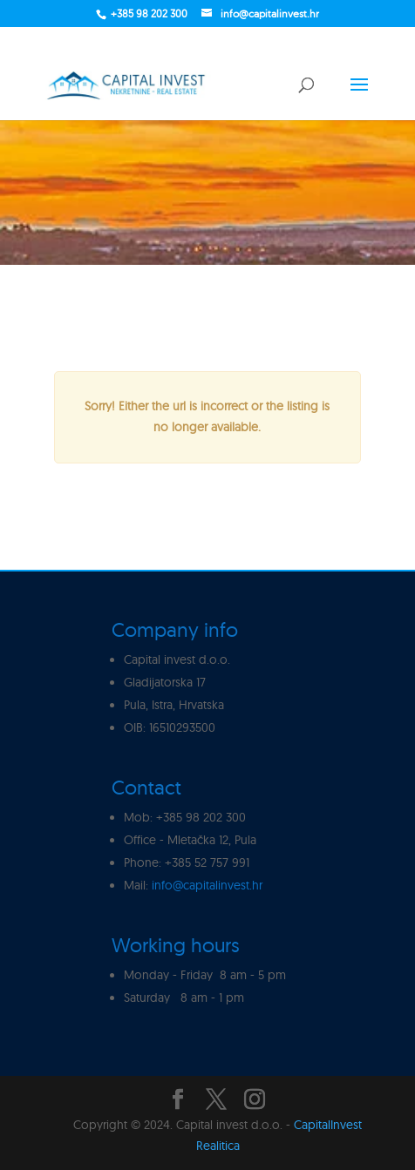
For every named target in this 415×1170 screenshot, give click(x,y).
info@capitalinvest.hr (207, 885)
